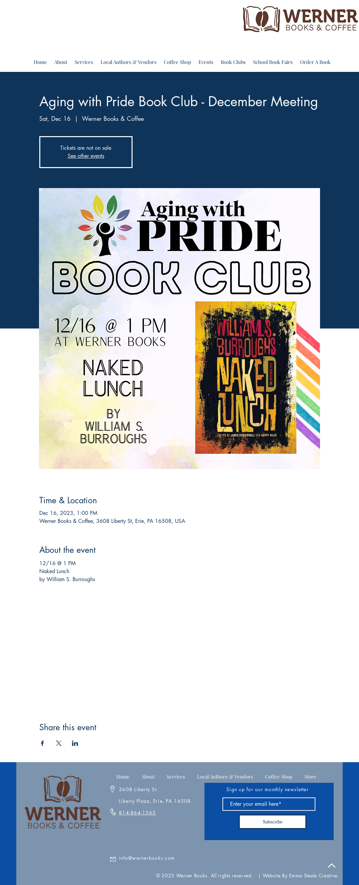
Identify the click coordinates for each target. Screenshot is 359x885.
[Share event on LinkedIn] (75, 743)
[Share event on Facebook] (42, 743)
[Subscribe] (272, 821)
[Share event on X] (59, 743)
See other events (86, 155)
